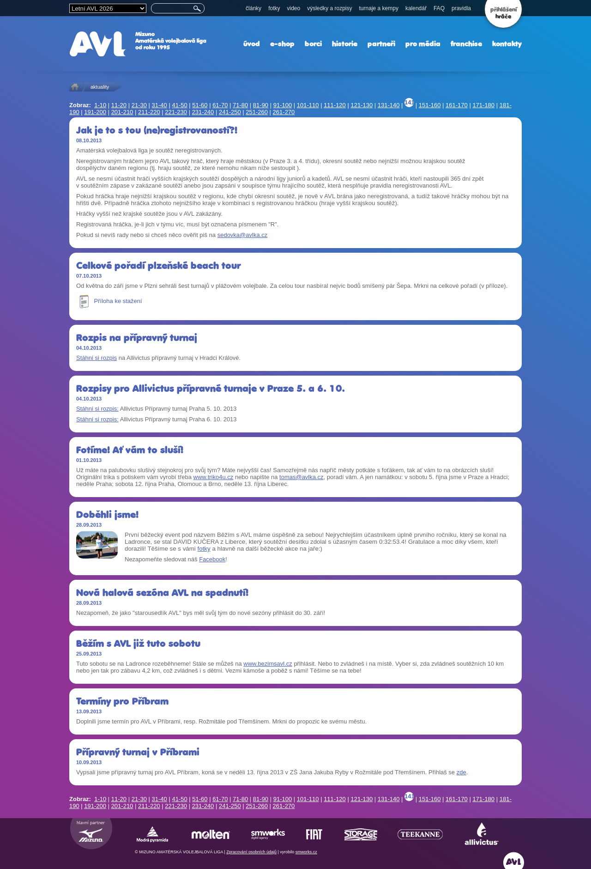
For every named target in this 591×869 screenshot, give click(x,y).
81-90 (260, 105)
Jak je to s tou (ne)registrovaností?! (156, 130)
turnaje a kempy (378, 8)
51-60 (199, 105)
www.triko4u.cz (213, 477)
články (253, 8)
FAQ (439, 8)
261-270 (284, 112)
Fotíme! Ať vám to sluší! (129, 450)
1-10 (100, 105)
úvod (251, 43)
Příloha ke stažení (109, 301)
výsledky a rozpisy (329, 8)
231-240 (203, 112)
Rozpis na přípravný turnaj (136, 337)
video (293, 8)
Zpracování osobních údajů (251, 852)
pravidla (461, 8)
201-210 (122, 112)
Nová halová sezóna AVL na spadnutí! (162, 592)
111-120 (335, 105)
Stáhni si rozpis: (97, 408)
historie (344, 43)
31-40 (159, 105)
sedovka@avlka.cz (242, 234)
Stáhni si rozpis (96, 357)
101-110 (308, 105)
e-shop (282, 43)
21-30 (139, 105)
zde (461, 772)
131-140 (389, 105)
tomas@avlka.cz (301, 477)
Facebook (212, 559)
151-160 (430, 105)
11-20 (119, 105)
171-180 (483, 105)
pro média (422, 43)
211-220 (149, 112)
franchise (466, 43)
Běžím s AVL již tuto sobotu (138, 643)
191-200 (95, 112)
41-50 (179, 105)
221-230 (176, 112)
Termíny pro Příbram (122, 701)
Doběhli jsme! (107, 514)
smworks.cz (306, 852)
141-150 (409, 103)
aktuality (99, 87)
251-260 (257, 112)
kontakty (507, 43)
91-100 (282, 105)
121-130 (361, 105)
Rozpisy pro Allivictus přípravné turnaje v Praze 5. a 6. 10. (210, 388)
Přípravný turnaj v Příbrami (137, 752)
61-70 (220, 105)
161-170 (457, 105)
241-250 (230, 112)
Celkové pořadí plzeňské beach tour (158, 265)
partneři (381, 43)
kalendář (416, 8)
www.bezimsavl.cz (267, 663)
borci (313, 43)
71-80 (240, 105)
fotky (274, 8)
